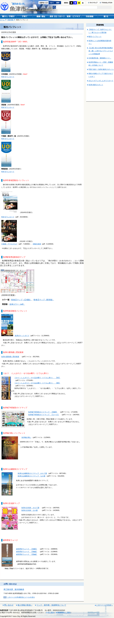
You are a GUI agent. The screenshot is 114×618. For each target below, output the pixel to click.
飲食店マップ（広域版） (21, 300)
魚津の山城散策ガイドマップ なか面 (31, 476)
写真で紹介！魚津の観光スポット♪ (101, 69)
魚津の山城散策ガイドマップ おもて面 (32, 473)
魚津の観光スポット (96, 85)
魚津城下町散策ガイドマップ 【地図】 (43, 412)
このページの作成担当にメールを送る (21, 597)
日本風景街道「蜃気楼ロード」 (100, 58)
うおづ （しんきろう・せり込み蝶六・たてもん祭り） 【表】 (37, 378)
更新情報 (10, 20)
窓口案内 (51, 612)
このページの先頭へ (104, 605)
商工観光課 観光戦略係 (14, 589)
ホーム (2, 20)
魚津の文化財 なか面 (29, 510)
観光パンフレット (95, 36)
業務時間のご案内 (64, 612)
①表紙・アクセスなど (9, 244)
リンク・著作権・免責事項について (51, 605)
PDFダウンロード (7, 77)
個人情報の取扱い (25, 605)
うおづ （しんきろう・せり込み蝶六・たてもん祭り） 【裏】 (37, 383)
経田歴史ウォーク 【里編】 (26, 554)
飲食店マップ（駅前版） (44, 300)
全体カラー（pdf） (17, 304)
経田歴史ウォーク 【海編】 (26, 551)
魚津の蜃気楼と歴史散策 (10, 357)
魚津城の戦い (26, 437)
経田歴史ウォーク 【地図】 (26, 549)
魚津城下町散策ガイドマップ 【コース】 (43, 415)
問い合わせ (8, 605)
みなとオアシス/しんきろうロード (101, 81)
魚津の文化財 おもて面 (30, 508)
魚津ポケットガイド (22, 336)
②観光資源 (37, 244)
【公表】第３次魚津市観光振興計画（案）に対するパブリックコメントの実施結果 (101, 51)
